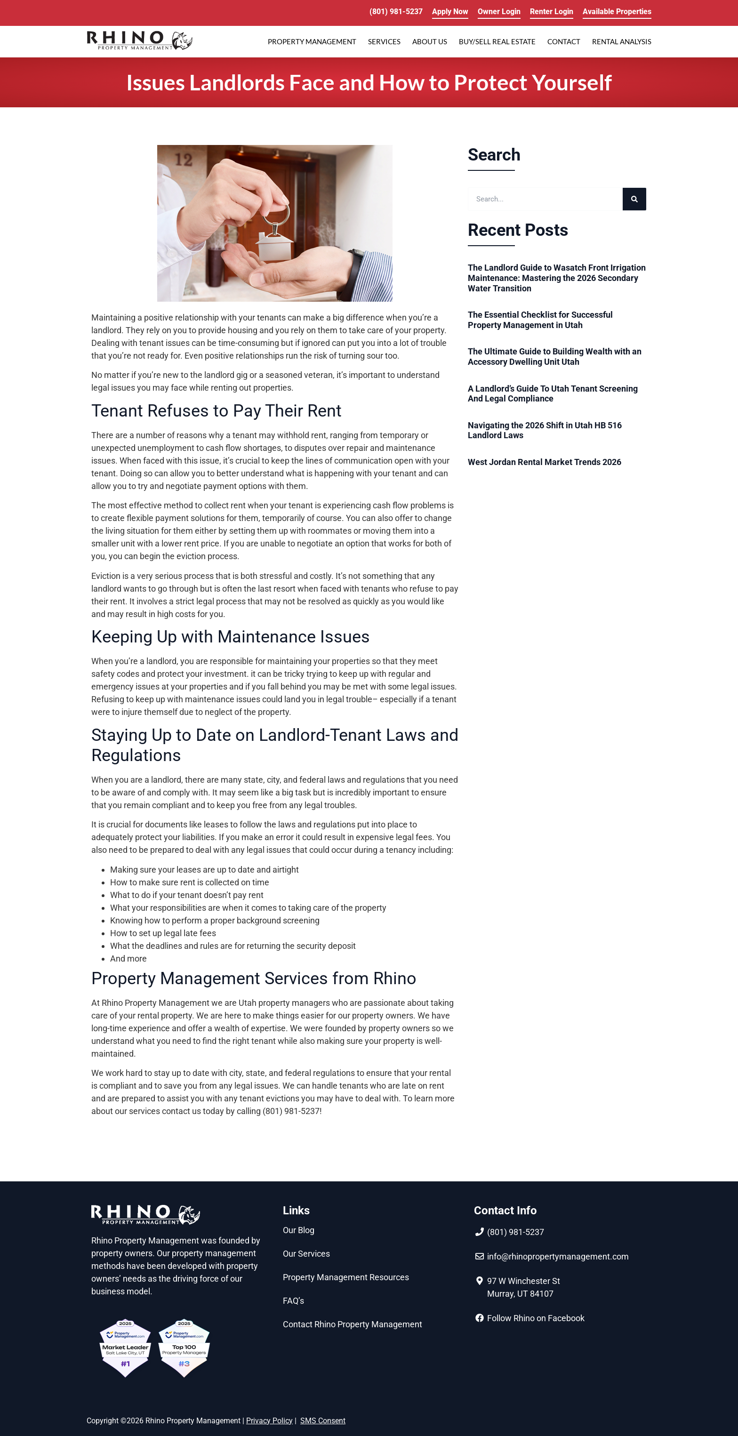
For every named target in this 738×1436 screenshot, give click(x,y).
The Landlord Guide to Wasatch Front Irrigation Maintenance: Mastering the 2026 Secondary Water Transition (557, 278)
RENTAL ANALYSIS (621, 41)
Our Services (306, 1254)
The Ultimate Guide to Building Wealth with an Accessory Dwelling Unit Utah (555, 356)
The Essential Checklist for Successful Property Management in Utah (540, 320)
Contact (563, 41)
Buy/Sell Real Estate (497, 41)
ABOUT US (429, 41)
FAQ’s (293, 1301)
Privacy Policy (269, 1420)
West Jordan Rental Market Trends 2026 (544, 462)
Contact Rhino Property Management (352, 1324)
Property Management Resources (346, 1277)
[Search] (634, 199)
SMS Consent (322, 1420)
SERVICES (384, 41)
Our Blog (298, 1230)
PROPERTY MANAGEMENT (312, 41)
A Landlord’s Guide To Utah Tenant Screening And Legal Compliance (553, 394)
